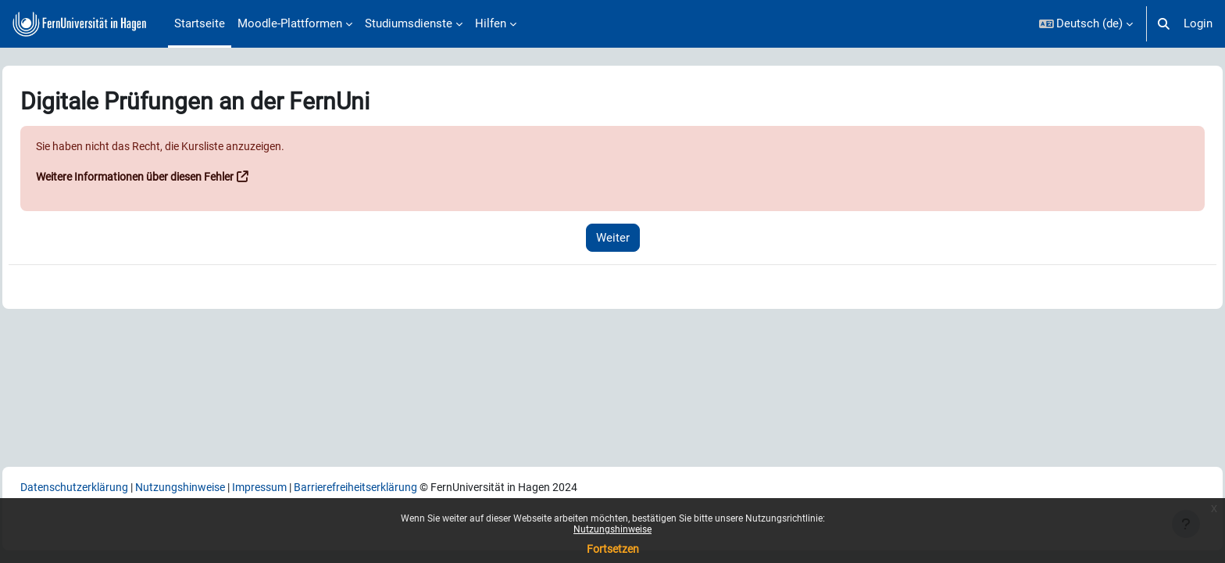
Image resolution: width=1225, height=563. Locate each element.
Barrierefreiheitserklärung (417, 486)
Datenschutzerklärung (112, 486)
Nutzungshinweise (612, 529)
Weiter (613, 238)
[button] (1086, 24)
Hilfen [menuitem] (490, 23)
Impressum (312, 486)
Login (1198, 23)
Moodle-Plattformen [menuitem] (290, 23)
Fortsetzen (613, 549)
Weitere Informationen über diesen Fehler (178, 177)
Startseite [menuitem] (199, 23)
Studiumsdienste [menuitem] (408, 23)
